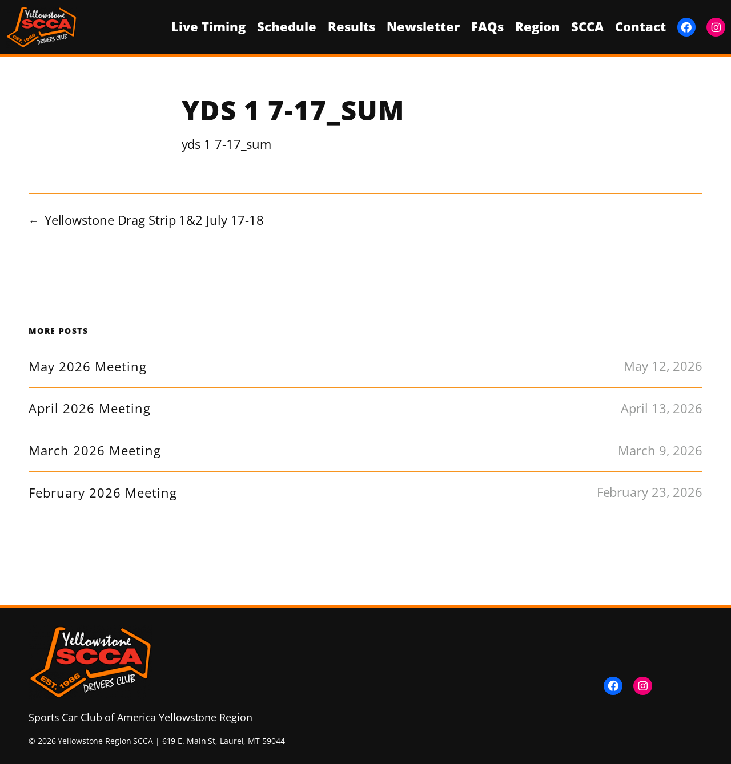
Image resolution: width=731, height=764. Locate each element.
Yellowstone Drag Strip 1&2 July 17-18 (154, 220)
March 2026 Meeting (95, 450)
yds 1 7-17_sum (227, 144)
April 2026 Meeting (90, 408)
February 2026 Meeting (103, 493)
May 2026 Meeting (88, 367)
